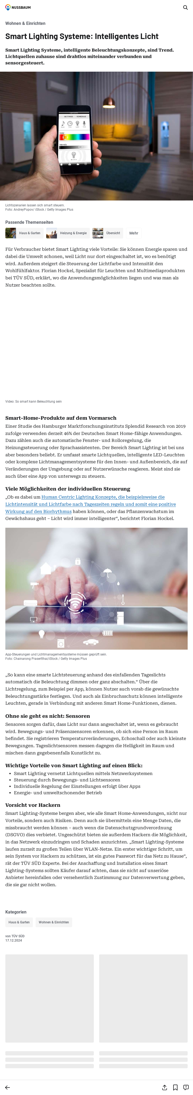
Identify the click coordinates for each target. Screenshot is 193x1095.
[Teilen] (164, 1087)
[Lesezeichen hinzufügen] (175, 1087)
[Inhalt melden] (186, 1087)
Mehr (133, 233)
